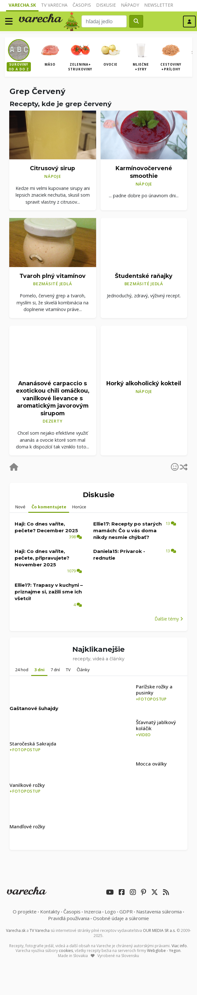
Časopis (82, 5)
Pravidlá (68, 918)
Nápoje (52, 176)
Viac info (179, 945)
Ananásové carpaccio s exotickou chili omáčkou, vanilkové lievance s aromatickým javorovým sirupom (52, 398)
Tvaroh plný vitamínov (52, 275)
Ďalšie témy (169, 619)
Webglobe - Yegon (163, 950)
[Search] (104, 21)
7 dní (55, 669)
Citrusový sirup (52, 168)
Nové (20, 507)
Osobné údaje (121, 918)
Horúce (79, 507)
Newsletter (158, 5)
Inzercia (92, 911)
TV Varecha (54, 5)
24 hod (21, 669)
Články (83, 669)
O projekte (25, 911)
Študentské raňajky (143, 275)
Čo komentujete (49, 507)
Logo (110, 911)
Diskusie (106, 5)
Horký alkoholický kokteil (143, 383)
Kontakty (50, 911)
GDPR (126, 911)
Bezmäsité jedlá (52, 284)
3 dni (39, 669)
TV (68, 669)
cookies (66, 950)
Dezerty (52, 421)
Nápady (130, 5)
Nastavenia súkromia (159, 911)
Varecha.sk (22, 5)
